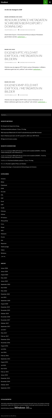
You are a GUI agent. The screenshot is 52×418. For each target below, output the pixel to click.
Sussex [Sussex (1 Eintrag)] (45, 405)
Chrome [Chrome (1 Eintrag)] (35, 403)
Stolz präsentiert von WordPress (8, 415)
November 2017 (5, 320)
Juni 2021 (3, 297)
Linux (20, 17)
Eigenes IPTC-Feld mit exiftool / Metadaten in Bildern (23, 56)
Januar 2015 (4, 375)
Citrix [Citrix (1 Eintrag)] (38, 403)
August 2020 (4, 304)
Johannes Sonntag (6, 167)
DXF (2, 198)
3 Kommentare (23, 95)
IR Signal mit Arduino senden (9, 139)
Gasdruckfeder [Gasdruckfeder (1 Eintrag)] (4, 405)
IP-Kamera (4, 217)
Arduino (3, 178)
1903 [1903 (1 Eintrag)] (2, 403)
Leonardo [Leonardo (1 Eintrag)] (22, 405)
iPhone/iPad (4, 221)
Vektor (3, 250)
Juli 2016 (3, 349)
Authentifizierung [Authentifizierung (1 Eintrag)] (11, 403)
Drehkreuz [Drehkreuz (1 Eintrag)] (42, 403)
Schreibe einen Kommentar (27, 30)
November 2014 (5, 381)
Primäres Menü (50, 2)
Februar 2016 (5, 355)
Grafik (2, 208)
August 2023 (4, 274)
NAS (2, 230)
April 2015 (4, 368)
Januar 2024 (4, 271)
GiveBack (4, 2)
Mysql (2, 227)
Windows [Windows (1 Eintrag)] (7, 408)
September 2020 (5, 300)
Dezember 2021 (5, 294)
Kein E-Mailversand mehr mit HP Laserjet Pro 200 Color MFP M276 (20, 135)
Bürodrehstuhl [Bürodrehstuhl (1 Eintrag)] (25, 403)
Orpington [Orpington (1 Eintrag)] (26, 405)
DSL (2, 195)
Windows (3, 253)
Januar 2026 (4, 268)
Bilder (6, 17)
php (2, 240)
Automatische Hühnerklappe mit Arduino (24, 167)
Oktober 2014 (5, 384)
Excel (2, 201)
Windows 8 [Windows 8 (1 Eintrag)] (11, 408)
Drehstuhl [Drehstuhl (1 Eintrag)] (47, 403)
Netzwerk (3, 233)
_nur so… (3, 256)
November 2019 (5, 310)
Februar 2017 (5, 336)
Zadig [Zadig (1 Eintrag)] (30, 408)
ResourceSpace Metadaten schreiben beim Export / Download (26, 23)
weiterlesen (22, 37)
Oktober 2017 (5, 323)
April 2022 (4, 287)
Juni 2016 (3, 352)
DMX (2, 188)
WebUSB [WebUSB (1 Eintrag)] (3, 408)
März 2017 (4, 333)
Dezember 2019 (5, 307)
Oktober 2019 (5, 313)
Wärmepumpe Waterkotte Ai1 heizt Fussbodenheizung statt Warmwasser (21, 132)
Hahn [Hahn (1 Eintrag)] (12, 405)
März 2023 (4, 278)
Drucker (3, 191)
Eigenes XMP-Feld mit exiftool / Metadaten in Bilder (23, 88)
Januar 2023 (4, 281)
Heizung (3, 211)
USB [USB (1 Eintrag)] (48, 405)
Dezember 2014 (5, 378)
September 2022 (5, 284)
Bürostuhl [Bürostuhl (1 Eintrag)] (31, 403)
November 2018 (5, 316)
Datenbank (12, 17)
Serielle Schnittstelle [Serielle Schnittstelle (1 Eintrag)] (39, 405)
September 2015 (5, 359)
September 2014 (5, 388)
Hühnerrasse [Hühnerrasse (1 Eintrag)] (16, 405)
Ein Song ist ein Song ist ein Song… (10, 126)
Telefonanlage (5, 246)
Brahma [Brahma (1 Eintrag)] (16, 403)
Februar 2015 (5, 372)
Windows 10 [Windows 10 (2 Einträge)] (22, 407)
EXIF (17, 17)
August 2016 (4, 346)
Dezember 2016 (5, 339)
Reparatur (4, 243)
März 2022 (4, 291)
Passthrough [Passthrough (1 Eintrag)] (31, 405)
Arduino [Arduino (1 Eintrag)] (5, 403)
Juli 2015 (3, 365)
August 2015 (4, 362)
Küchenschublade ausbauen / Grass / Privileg (13, 129)
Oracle (3, 237)
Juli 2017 (3, 329)
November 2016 (5, 342)
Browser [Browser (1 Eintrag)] (20, 403)
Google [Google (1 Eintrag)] (9, 405)
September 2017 (5, 326)
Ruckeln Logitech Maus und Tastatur (16, 163)
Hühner (3, 214)
